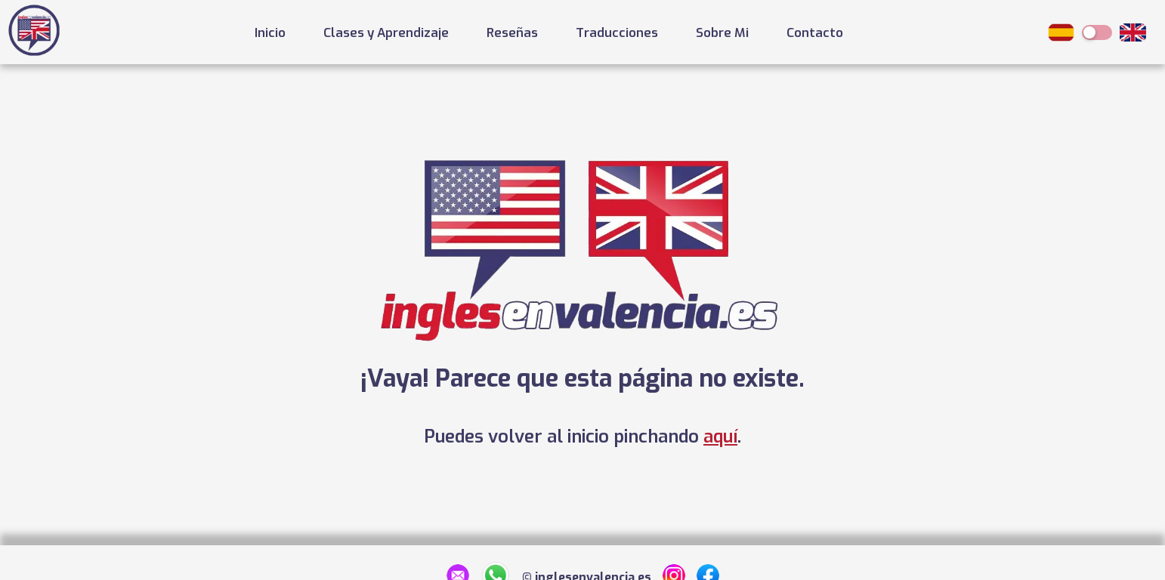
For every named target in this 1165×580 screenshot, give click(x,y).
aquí (720, 436)
